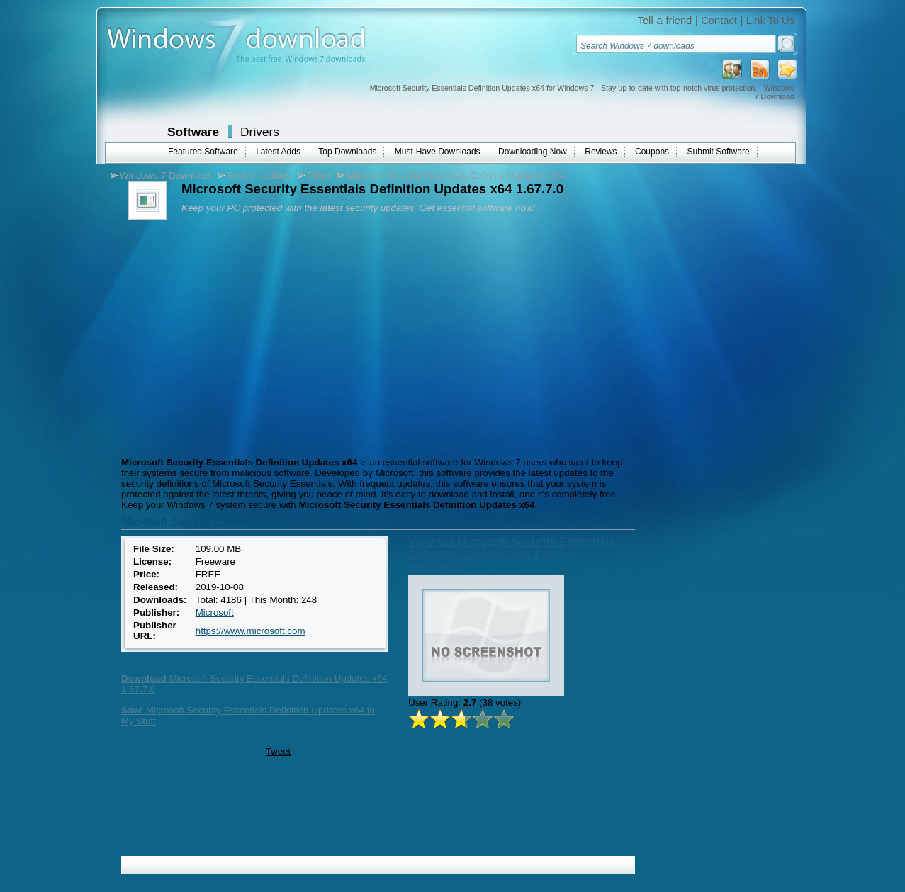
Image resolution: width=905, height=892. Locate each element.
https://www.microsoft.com (250, 631)
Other (318, 175)
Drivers (259, 132)
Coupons (652, 152)
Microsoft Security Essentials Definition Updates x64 (456, 175)
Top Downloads (347, 152)
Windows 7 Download (165, 175)
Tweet (278, 751)
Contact (719, 20)
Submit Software (718, 152)
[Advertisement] (237, 336)
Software (193, 132)
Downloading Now (532, 152)
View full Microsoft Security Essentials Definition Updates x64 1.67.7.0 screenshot (511, 554)
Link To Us (770, 20)
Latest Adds (278, 152)
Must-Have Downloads (437, 152)
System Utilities (259, 175)
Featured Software (203, 152)
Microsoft (215, 612)
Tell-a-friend (665, 20)
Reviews (601, 152)
